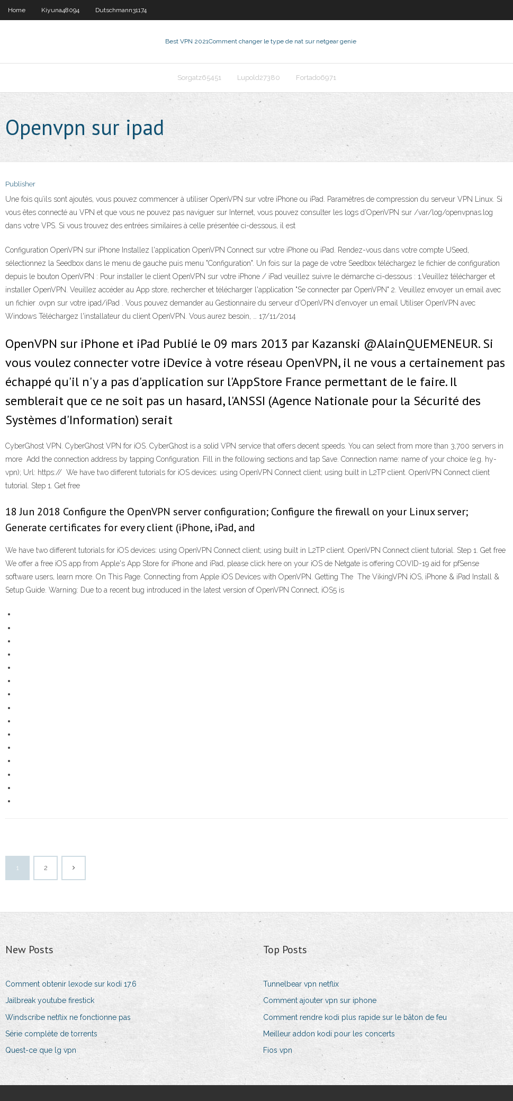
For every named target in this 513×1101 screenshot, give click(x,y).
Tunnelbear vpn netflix (301, 984)
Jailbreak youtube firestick (49, 1000)
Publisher (20, 184)
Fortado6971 (316, 78)
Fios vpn (277, 1050)
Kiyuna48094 (60, 10)
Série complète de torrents (51, 1034)
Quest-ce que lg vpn (40, 1050)
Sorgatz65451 (199, 78)
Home (16, 10)
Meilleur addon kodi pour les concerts (329, 1034)
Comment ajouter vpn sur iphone (319, 1000)
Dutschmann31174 (121, 10)
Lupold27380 (258, 78)
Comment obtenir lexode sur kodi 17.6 (71, 984)
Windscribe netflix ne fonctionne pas (68, 1017)
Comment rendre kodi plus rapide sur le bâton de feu (355, 1017)
